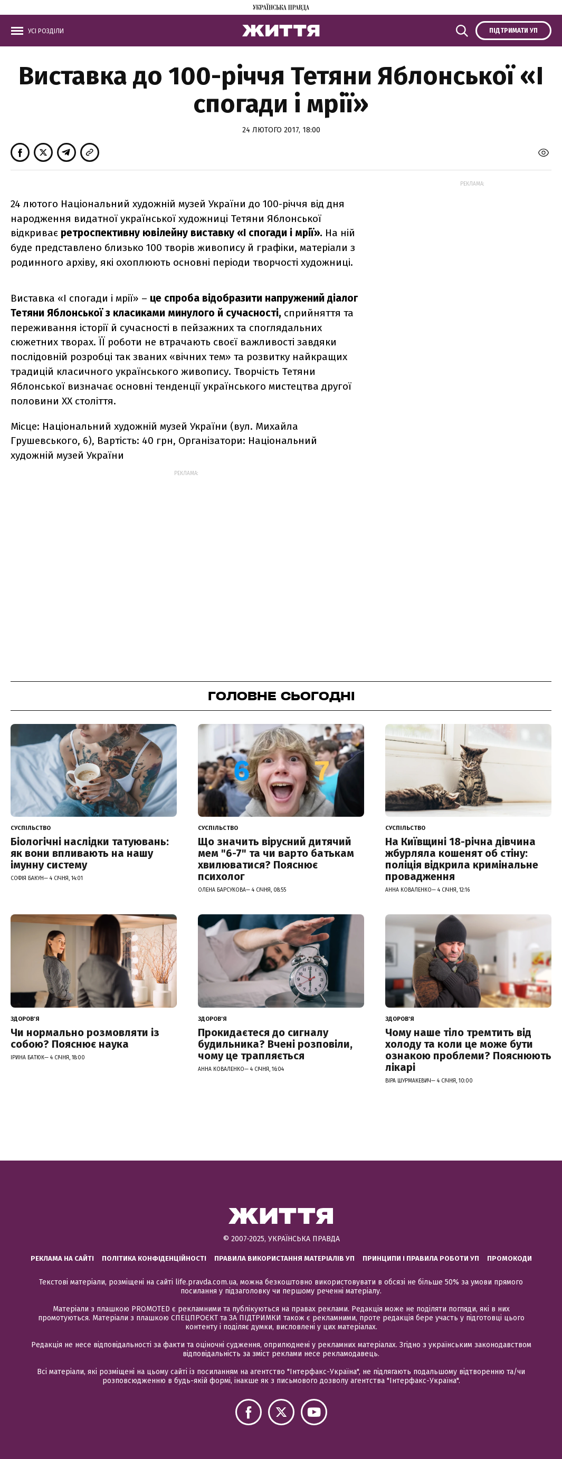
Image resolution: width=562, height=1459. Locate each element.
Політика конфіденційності (154, 1258)
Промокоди (509, 1258)
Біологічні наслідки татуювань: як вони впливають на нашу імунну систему (90, 853)
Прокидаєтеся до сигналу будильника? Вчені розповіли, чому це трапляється (275, 1044)
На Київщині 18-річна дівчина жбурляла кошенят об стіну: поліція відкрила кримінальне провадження (461, 859)
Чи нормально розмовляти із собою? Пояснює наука (85, 1038)
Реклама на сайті (62, 1258)
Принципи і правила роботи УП (421, 1258)
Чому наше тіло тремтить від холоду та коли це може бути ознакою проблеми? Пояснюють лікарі (468, 1050)
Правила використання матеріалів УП (284, 1258)
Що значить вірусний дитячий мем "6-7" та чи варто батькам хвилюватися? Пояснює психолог (276, 859)
